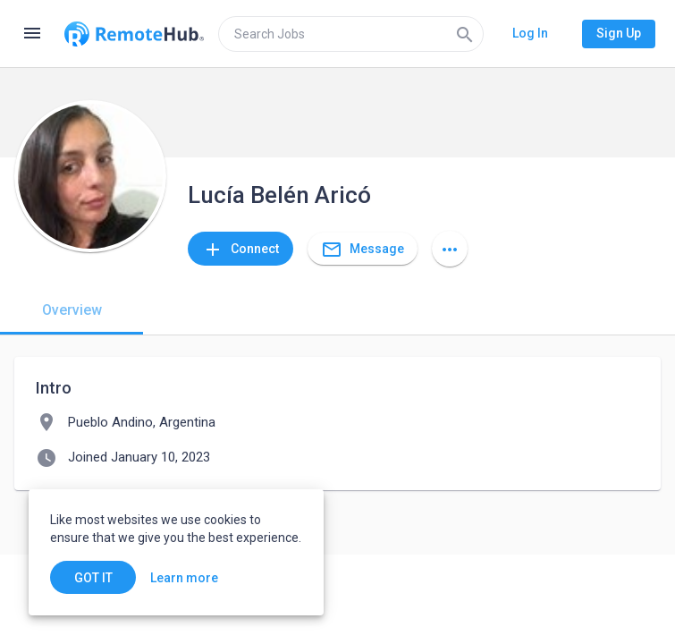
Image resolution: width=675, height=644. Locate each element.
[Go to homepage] (134, 34)
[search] (351, 34)
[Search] (465, 34)
